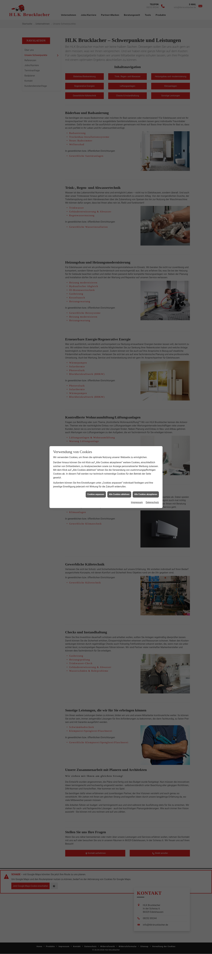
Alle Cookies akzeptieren (145, 344)
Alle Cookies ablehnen (119, 344)
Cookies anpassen (95, 344)
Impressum (137, 352)
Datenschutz (152, 352)
